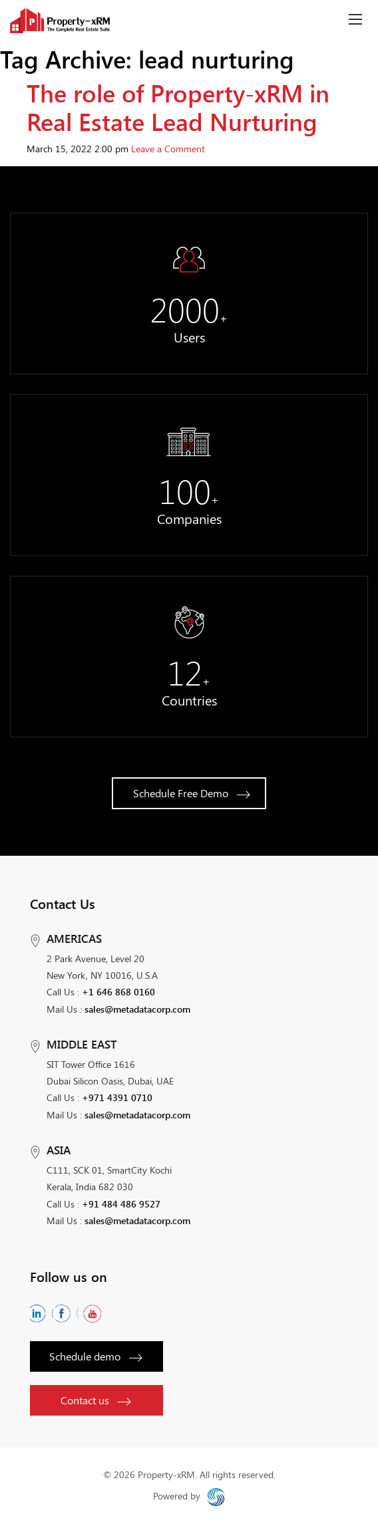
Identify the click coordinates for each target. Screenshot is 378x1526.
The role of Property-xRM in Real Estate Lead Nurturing (178, 106)
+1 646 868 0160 (118, 991)
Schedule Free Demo (191, 793)
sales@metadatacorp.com (137, 1009)
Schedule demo (95, 1356)
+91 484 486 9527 (121, 1204)
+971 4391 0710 (117, 1097)
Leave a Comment (168, 148)
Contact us (95, 1400)
